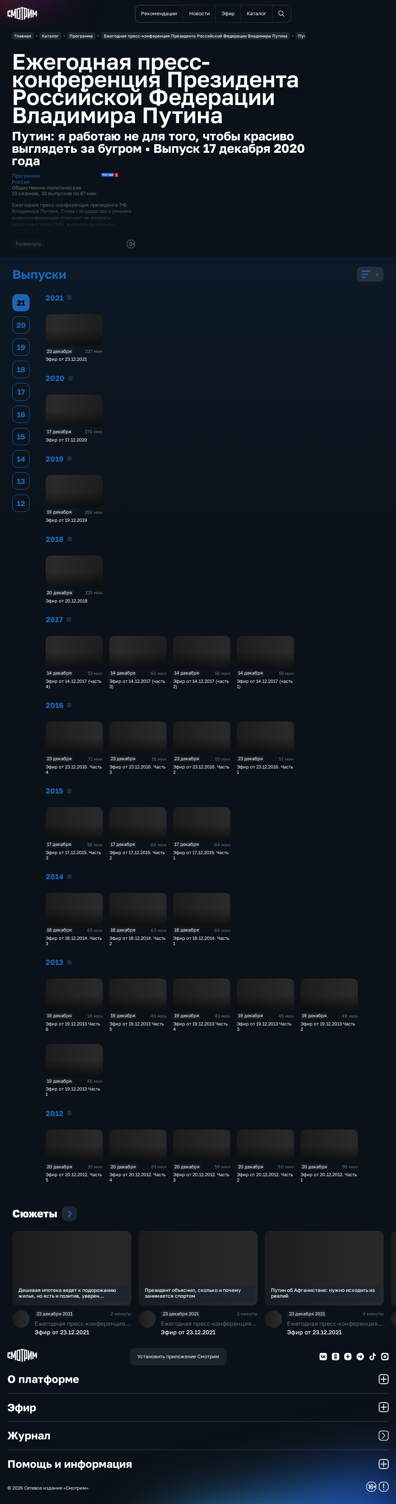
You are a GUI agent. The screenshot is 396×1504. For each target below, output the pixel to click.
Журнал (198, 1435)
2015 (69, 790)
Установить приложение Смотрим (178, 1356)
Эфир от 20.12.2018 (67, 600)
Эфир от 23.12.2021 (66, 359)
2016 (69, 705)
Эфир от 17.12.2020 (66, 439)
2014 (69, 876)
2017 (69, 619)
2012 (69, 1112)
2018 (69, 538)
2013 (69, 962)
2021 (69, 297)
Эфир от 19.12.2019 (66, 520)
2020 (70, 378)
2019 (69, 458)
